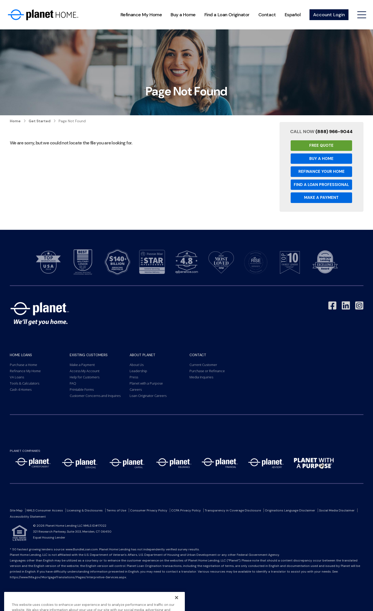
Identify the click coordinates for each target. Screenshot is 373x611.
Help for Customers (84, 377)
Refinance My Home (141, 15)
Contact (267, 15)
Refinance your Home (321, 171)
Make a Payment (321, 197)
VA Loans (17, 377)
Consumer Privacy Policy (148, 510)
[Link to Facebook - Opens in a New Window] (332, 306)
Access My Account (84, 371)
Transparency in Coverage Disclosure (233, 510)
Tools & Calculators (24, 383)
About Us (137, 364)
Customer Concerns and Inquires (95, 395)
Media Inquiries (201, 377)
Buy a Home (183, 15)
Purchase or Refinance (207, 371)
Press (134, 377)
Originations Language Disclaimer (290, 510)
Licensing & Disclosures (85, 510)
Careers (136, 389)
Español (293, 15)
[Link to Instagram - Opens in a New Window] (359, 306)
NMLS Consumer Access (45, 510)
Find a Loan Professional (321, 184)
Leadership (138, 371)
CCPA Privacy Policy (186, 510)
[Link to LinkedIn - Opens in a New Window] (346, 306)
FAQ (73, 383)
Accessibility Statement (28, 517)
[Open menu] (361, 14)
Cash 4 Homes (20, 389)
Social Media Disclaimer (337, 510)
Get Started (40, 121)
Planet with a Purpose (146, 383)
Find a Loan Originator (227, 15)
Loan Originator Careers (148, 395)
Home (15, 121)
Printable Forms (82, 389)
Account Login (329, 15)
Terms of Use (116, 510)
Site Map (16, 510)
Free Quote (321, 145)
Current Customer (203, 364)
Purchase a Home (23, 364)
